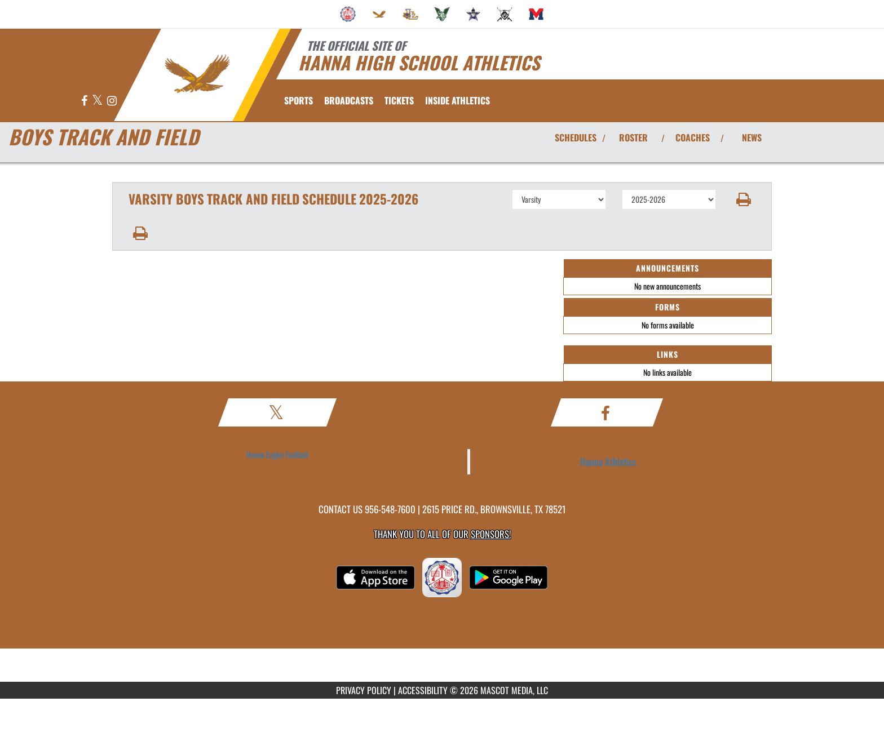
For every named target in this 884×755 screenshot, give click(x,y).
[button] (744, 199)
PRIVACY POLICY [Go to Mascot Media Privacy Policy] (363, 690)
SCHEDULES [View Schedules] (575, 137)
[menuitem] (348, 14)
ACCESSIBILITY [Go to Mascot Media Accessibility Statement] (423, 690)
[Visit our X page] (98, 101)
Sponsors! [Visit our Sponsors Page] (491, 534)
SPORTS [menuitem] (298, 100)
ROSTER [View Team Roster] (633, 137)
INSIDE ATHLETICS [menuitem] (457, 100)
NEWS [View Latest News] (752, 137)
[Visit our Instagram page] (112, 101)
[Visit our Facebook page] (85, 101)
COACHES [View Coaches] (692, 137)
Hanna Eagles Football (277, 454)
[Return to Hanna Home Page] (197, 74)
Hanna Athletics (608, 461)
